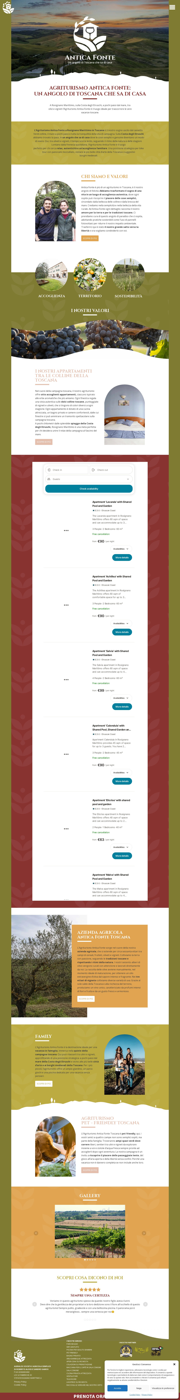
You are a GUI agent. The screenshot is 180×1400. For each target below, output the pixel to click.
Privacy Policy (147, 1395)
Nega (138, 1388)
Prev (36, 1233)
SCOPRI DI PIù (90, 238)
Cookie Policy (135, 1395)
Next (144, 1233)
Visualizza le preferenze (163, 1388)
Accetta (117, 1388)
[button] (174, 1364)
